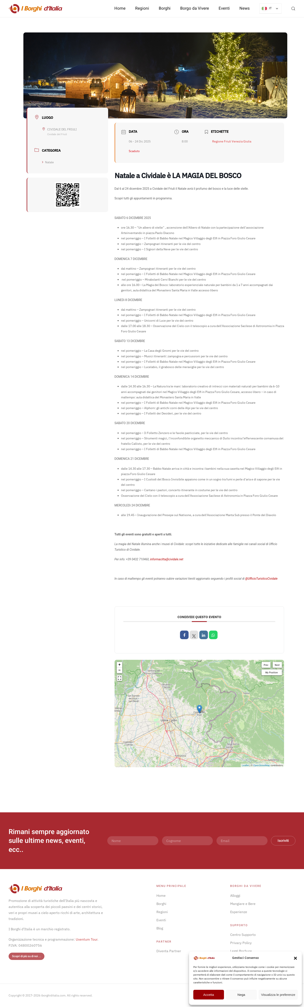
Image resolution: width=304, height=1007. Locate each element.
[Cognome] (187, 840)
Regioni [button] (142, 8)
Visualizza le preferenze (278, 994)
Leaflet (245, 765)
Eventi (224, 8)
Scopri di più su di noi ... (26, 956)
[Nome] (133, 840)
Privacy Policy (241, 943)
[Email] (242, 840)
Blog (159, 928)
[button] (295, 958)
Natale (48, 162)
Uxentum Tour (86, 939)
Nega (241, 994)
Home (120, 8)
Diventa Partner (168, 951)
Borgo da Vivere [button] (194, 8)
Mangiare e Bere (243, 904)
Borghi (165, 8)
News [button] (244, 8)
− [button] (119, 670)
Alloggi (235, 895)
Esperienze (238, 912)
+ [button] (119, 664)
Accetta (208, 994)
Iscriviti (283, 840)
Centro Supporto (243, 934)
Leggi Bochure (241, 951)
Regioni (162, 912)
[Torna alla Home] (35, 8)
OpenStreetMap (261, 765)
